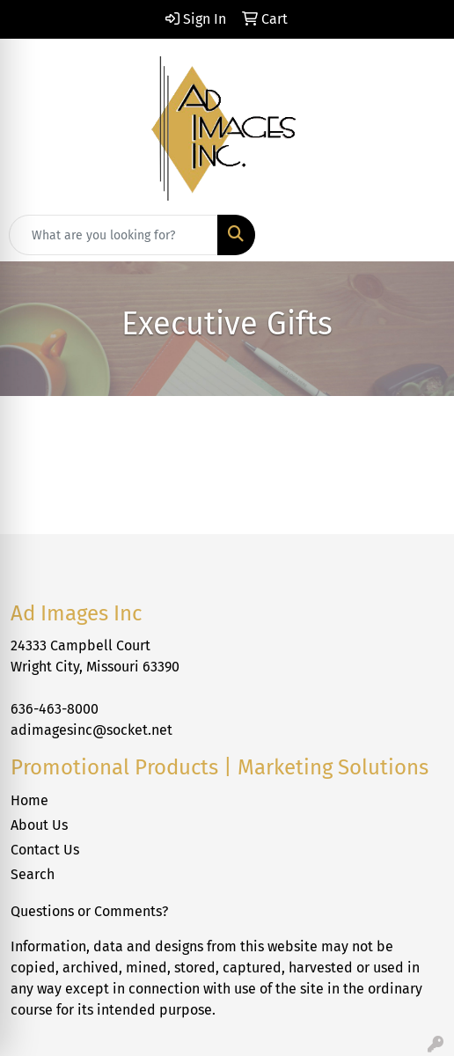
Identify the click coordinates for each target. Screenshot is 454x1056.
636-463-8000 (55, 708)
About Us (39, 825)
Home (29, 800)
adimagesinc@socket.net (91, 730)
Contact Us (45, 849)
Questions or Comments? (89, 911)
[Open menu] (418, 235)
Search (33, 874)
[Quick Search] (113, 235)
